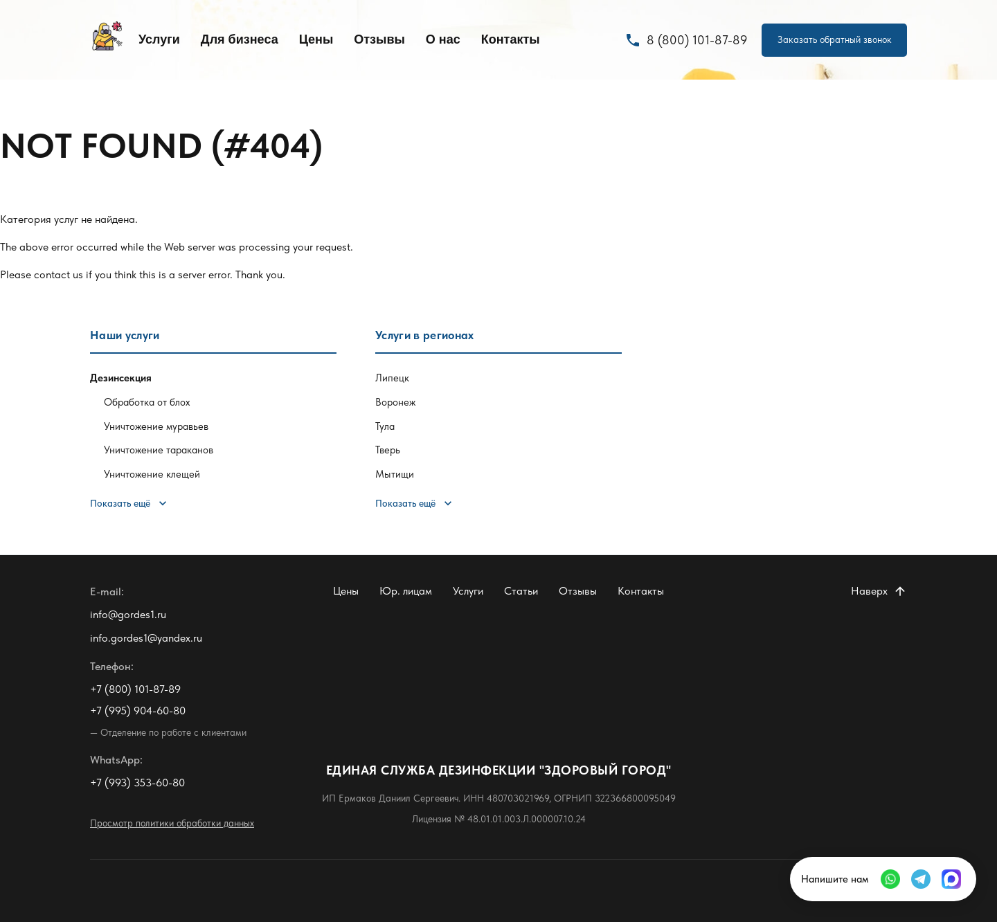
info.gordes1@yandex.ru (146, 637)
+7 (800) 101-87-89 (135, 689)
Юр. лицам (405, 590)
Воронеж (395, 402)
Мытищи (394, 474)
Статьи (521, 590)
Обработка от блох (147, 402)
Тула (385, 426)
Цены (316, 39)
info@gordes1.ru (128, 614)
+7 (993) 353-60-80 (137, 782)
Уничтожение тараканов (158, 450)
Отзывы (379, 39)
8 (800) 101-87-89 (686, 40)
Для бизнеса (239, 39)
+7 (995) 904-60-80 (138, 710)
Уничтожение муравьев (156, 426)
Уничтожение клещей (152, 474)
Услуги (159, 39)
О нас (443, 39)
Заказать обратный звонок (835, 39)
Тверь (387, 450)
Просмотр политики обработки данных (172, 823)
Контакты (510, 39)
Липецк (392, 378)
